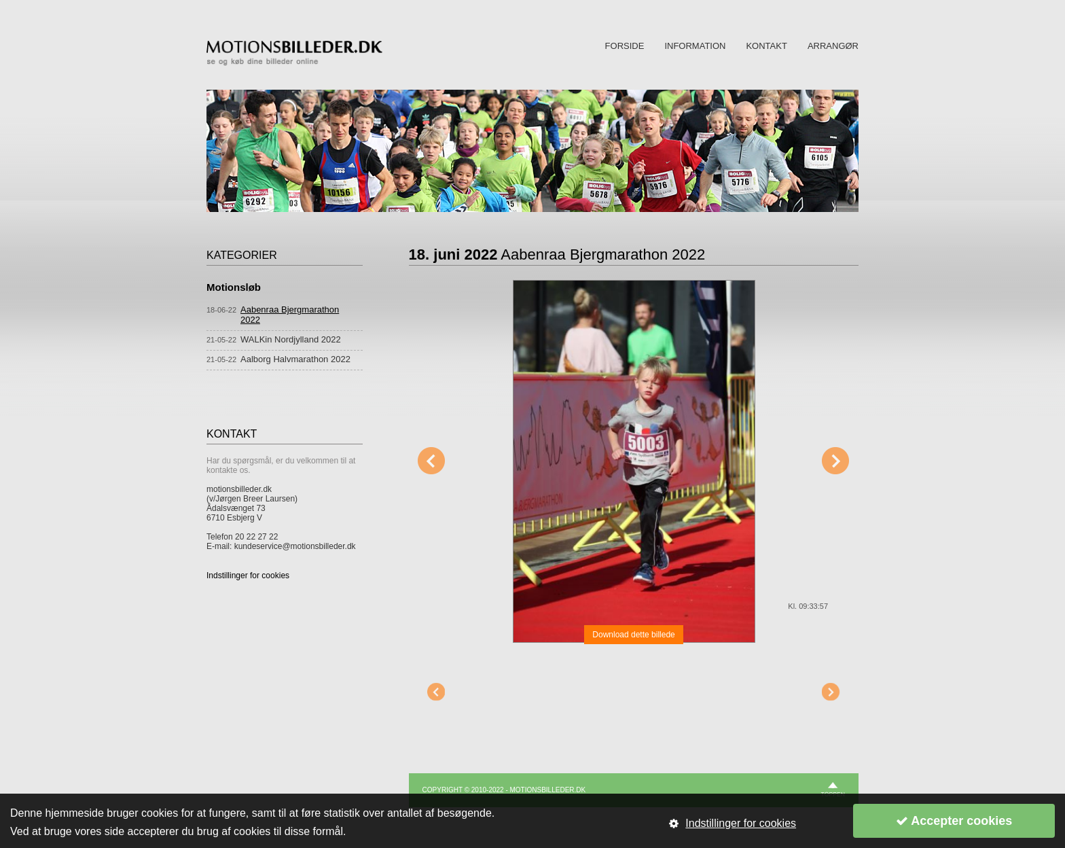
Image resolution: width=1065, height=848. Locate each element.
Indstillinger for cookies (247, 575)
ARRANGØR (833, 46)
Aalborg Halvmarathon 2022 (295, 359)
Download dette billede (633, 634)
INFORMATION (694, 46)
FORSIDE (625, 46)
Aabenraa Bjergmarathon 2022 (289, 314)
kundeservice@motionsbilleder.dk (295, 546)
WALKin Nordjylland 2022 (290, 339)
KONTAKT (766, 46)
